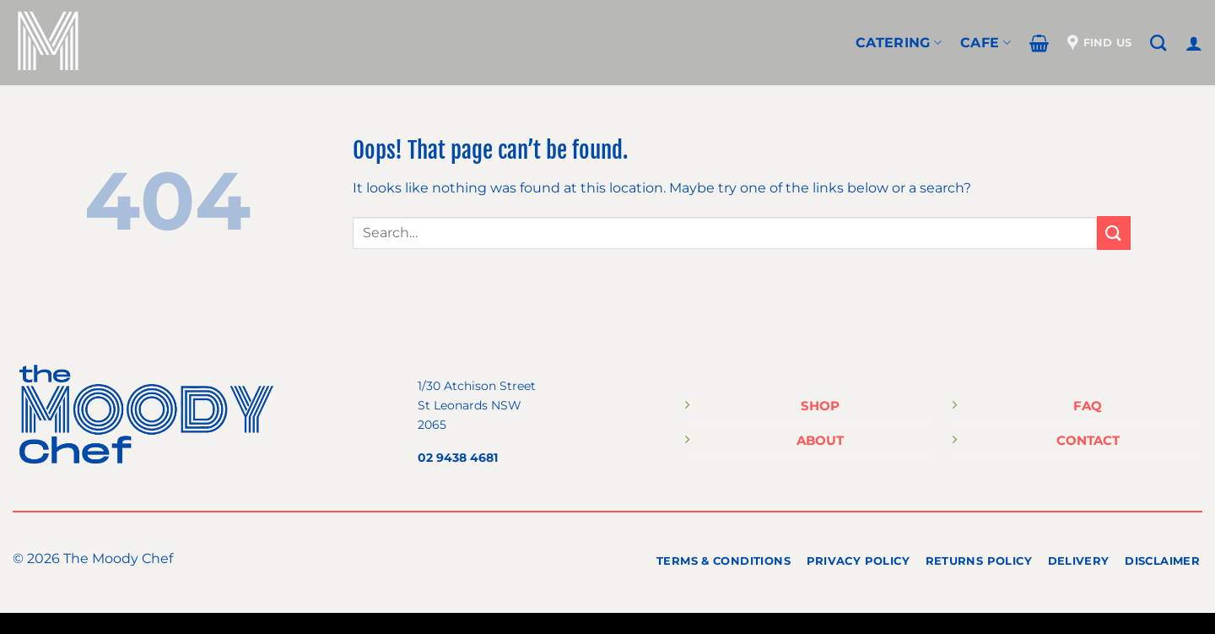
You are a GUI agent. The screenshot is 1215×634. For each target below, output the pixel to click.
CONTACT (1088, 440)
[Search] (1158, 42)
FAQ (1087, 406)
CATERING (899, 43)
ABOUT (820, 440)
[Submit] (1114, 232)
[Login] (1193, 43)
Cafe (985, 43)
